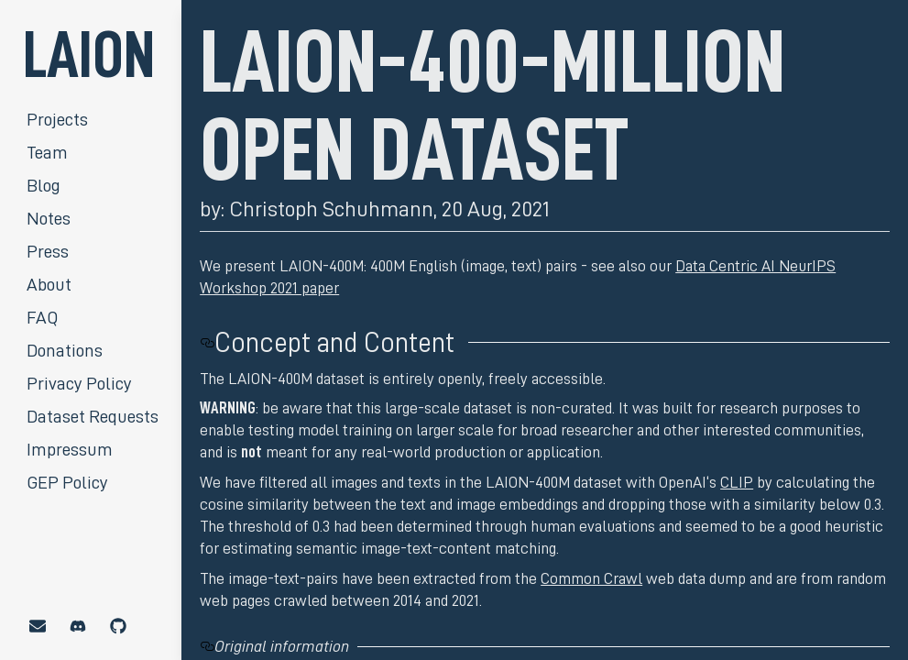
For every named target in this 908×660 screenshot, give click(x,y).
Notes (49, 218)
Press (48, 251)
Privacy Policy (79, 383)
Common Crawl (591, 578)
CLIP (736, 482)
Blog (43, 185)
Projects (57, 119)
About (49, 284)
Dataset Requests (93, 416)
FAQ (42, 317)
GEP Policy (67, 482)
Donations (65, 350)
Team (47, 152)
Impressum (70, 449)
